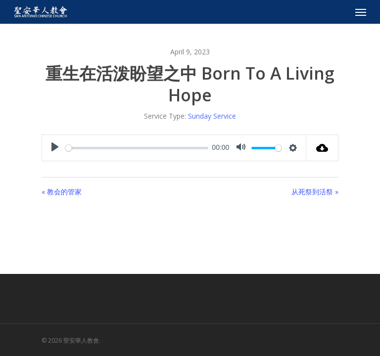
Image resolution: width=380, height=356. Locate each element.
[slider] (136, 148)
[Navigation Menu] (360, 12)
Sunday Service (212, 116)
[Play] (55, 148)
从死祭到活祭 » (314, 191)
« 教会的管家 (62, 191)
